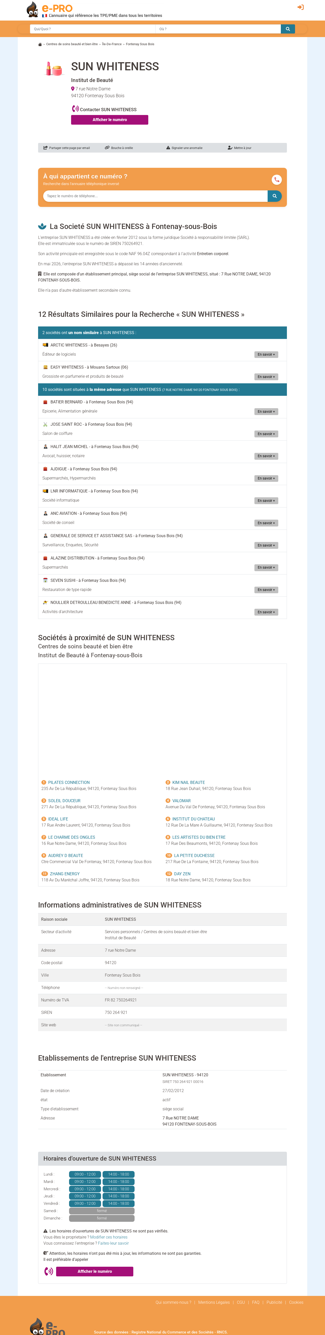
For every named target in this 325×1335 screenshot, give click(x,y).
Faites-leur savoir (113, 1243)
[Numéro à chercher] (155, 196)
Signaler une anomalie (184, 148)
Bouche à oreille (119, 148)
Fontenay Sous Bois (140, 44)
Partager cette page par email (66, 148)
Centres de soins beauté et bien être (72, 44)
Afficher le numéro (110, 119)
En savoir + (266, 354)
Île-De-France (112, 44)
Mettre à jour (239, 148)
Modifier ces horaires (108, 1237)
